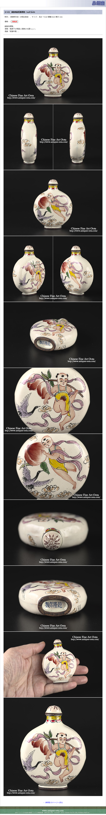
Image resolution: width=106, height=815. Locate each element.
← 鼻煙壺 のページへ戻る (53, 802)
